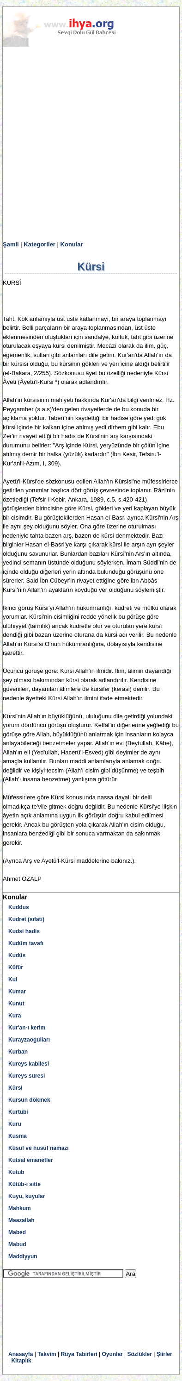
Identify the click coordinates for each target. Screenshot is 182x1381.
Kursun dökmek (29, 1100)
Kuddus (18, 907)
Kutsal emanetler (30, 1160)
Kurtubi (18, 1112)
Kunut (16, 1003)
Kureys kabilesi (28, 1064)
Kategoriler (39, 244)
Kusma (17, 1136)
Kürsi (15, 1088)
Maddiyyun (22, 1256)
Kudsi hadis (24, 931)
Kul (12, 979)
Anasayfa (20, 1354)
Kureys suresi (26, 1076)
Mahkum (19, 1208)
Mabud (17, 1244)
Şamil (11, 244)
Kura (14, 1015)
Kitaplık (21, 1360)
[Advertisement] (91, 144)
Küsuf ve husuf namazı (38, 1148)
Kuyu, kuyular (26, 1196)
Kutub (16, 1172)
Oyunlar (112, 1354)
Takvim (46, 1354)
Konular (72, 244)
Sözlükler (139, 1354)
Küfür (15, 967)
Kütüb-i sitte (24, 1184)
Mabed (17, 1232)
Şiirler (164, 1354)
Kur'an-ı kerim (26, 1027)
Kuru (14, 1124)
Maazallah (21, 1220)
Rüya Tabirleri (79, 1354)
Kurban (18, 1051)
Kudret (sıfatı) (26, 919)
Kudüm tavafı (25, 943)
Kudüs (16, 955)
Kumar (17, 991)
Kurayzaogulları (29, 1039)
